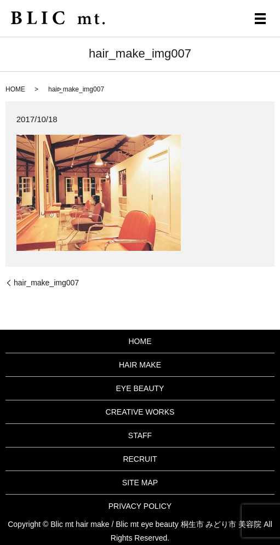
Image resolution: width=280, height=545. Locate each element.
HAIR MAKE (140, 364)
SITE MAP (140, 482)
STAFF (140, 435)
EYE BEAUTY (140, 388)
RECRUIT (140, 459)
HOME (15, 89)
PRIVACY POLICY (140, 506)
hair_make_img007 (46, 282)
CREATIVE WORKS (140, 412)
